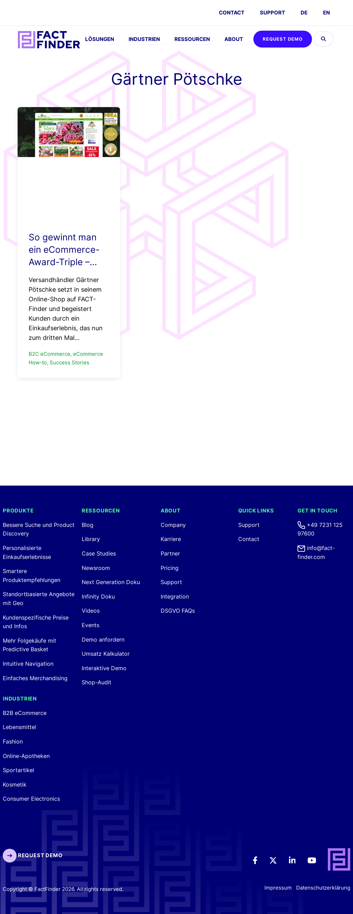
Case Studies (99, 553)
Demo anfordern (103, 639)
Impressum (278, 887)
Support (272, 12)
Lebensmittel (19, 727)
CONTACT (231, 12)
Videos (91, 610)
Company (173, 524)
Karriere (171, 539)
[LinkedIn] (297, 859)
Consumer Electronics (31, 798)
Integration (175, 596)
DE (304, 12)
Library (91, 539)
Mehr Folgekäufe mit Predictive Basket (29, 645)
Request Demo (283, 39)
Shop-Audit (96, 682)
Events (90, 625)
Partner (170, 553)
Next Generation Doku (111, 582)
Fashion (13, 741)
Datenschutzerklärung (323, 887)
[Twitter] (277, 859)
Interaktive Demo (104, 668)
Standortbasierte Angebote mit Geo (38, 598)
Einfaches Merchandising (35, 678)
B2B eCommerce (25, 712)
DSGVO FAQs (178, 610)
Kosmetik (15, 784)
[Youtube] (316, 859)
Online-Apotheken (26, 755)
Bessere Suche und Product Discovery (38, 529)
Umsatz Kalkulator (106, 653)
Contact (248, 539)
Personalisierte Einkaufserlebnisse (27, 552)
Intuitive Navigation (28, 663)
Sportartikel (18, 770)
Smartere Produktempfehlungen (31, 575)
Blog (87, 524)
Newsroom (96, 567)
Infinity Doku (98, 596)
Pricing (170, 567)
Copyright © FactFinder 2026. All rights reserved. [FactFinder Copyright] (63, 889)
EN (326, 12)
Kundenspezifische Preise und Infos (36, 622)
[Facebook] (260, 859)
